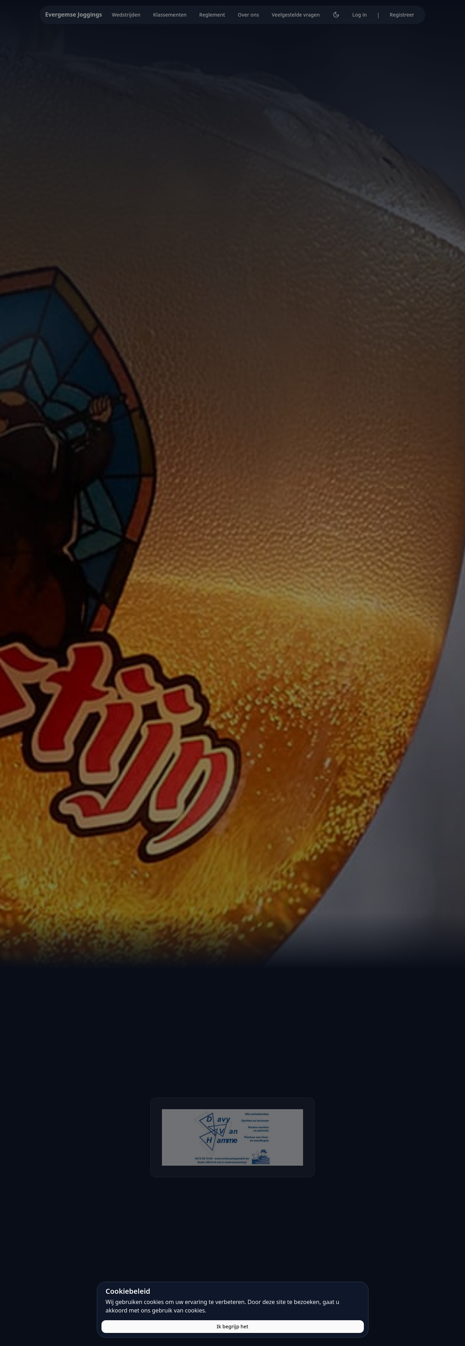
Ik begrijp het (233, 1326)
